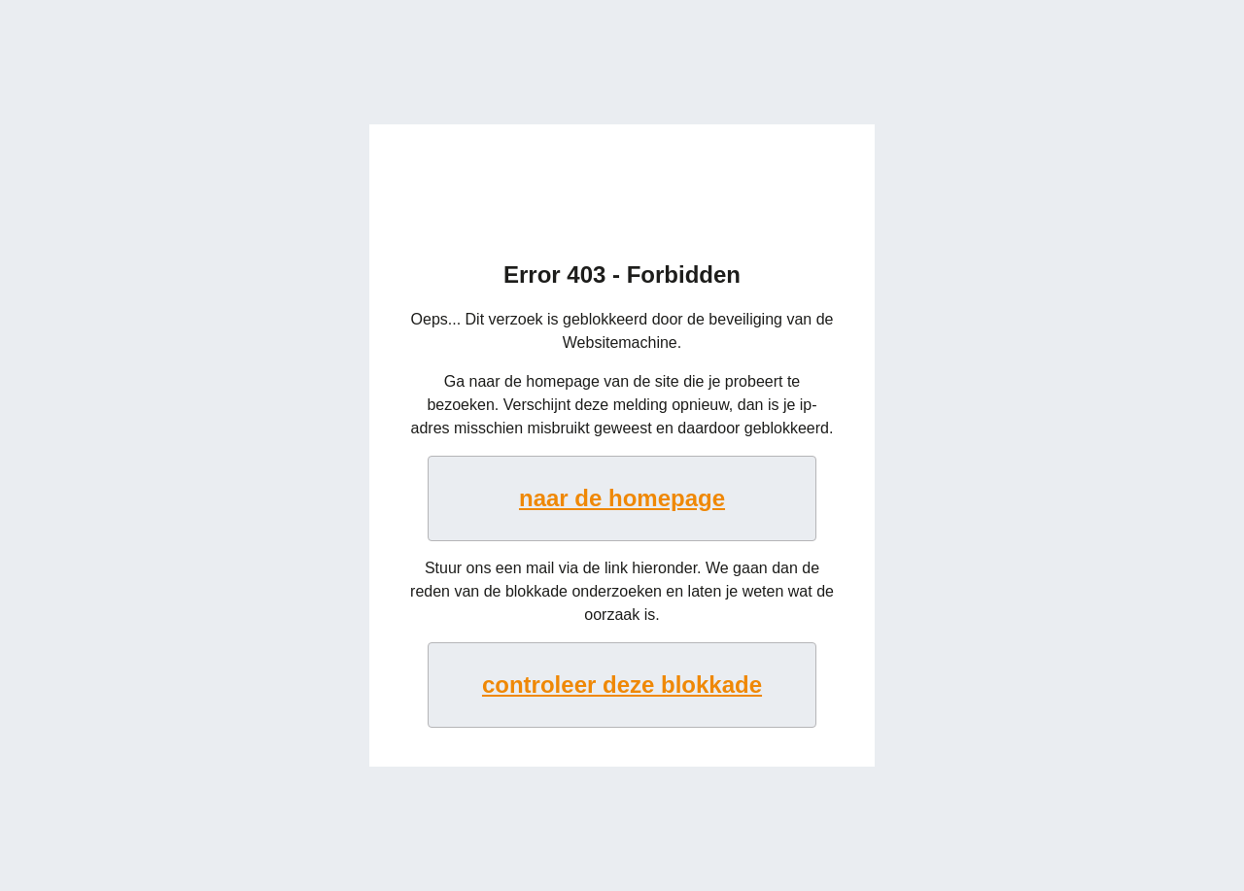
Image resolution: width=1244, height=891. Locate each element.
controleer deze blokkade (622, 684)
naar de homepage (622, 498)
